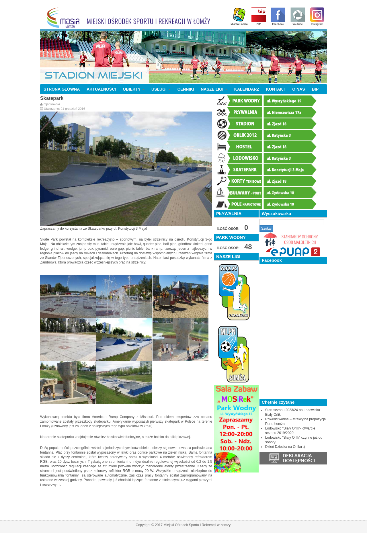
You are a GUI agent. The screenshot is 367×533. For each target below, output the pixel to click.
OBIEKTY (134, 89)
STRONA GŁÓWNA (62, 89)
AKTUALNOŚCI (101, 89)
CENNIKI (185, 89)
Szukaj (266, 229)
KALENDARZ (246, 89)
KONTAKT (275, 89)
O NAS (298, 89)
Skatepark (51, 98)
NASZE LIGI (214, 89)
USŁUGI (161, 89)
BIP (315, 89)
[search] (291, 222)
